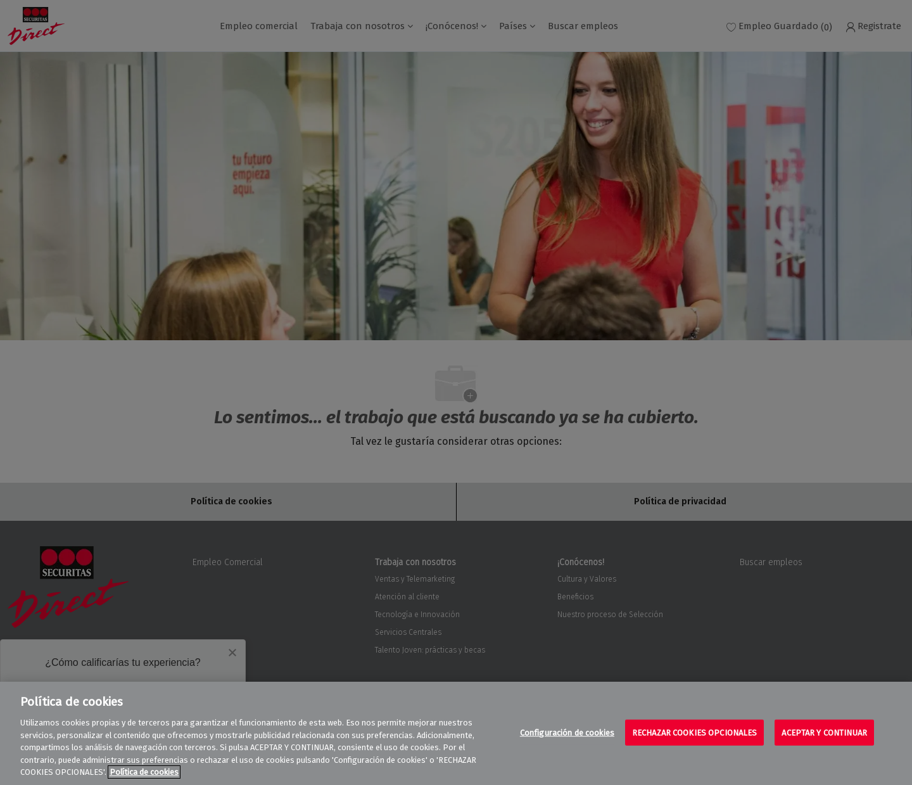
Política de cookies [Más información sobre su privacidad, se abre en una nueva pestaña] (144, 772)
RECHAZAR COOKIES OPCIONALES (694, 732)
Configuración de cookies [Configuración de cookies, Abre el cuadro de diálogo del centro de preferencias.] (567, 732)
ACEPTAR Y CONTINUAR (824, 732)
